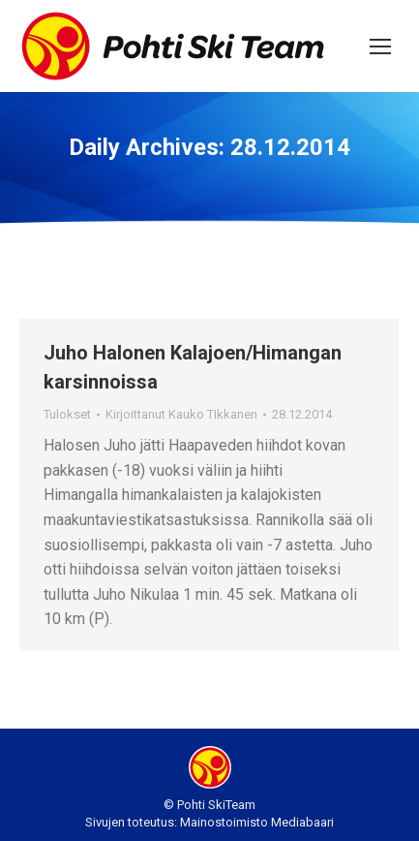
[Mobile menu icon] (380, 46)
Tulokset (67, 414)
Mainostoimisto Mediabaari (257, 822)
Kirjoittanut (181, 414)
